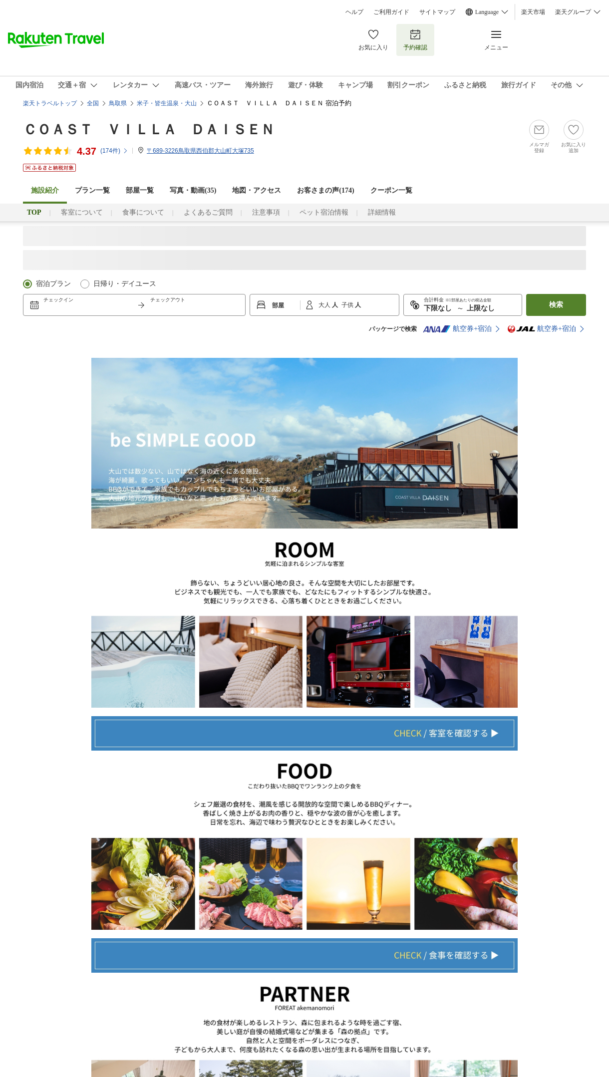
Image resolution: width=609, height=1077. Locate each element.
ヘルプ (354, 11)
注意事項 (266, 212)
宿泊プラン (53, 283)
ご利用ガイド (391, 11)
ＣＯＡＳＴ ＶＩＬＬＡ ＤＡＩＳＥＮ (149, 129)
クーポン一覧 (391, 190)
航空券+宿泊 (457, 329)
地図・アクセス (256, 190)
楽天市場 (533, 11)
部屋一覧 (140, 190)
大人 (325, 304)
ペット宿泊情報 (324, 212)
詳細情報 (382, 212)
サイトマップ (437, 11)
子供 (348, 304)
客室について (82, 212)
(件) (114, 151)
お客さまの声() (325, 190)
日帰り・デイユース (124, 283)
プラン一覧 (92, 190)
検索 (556, 304)
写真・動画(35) (193, 190)
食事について (143, 212)
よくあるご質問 (208, 212)
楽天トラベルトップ (50, 103)
